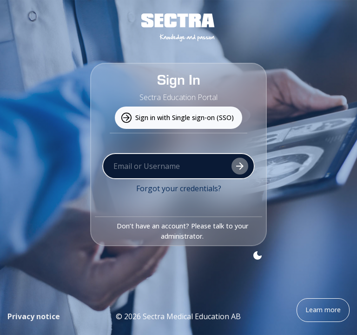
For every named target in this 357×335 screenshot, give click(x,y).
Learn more (323, 310)
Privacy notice (33, 316)
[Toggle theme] (257, 255)
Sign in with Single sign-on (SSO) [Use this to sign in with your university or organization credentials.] (178, 118)
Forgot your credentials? (178, 188)
